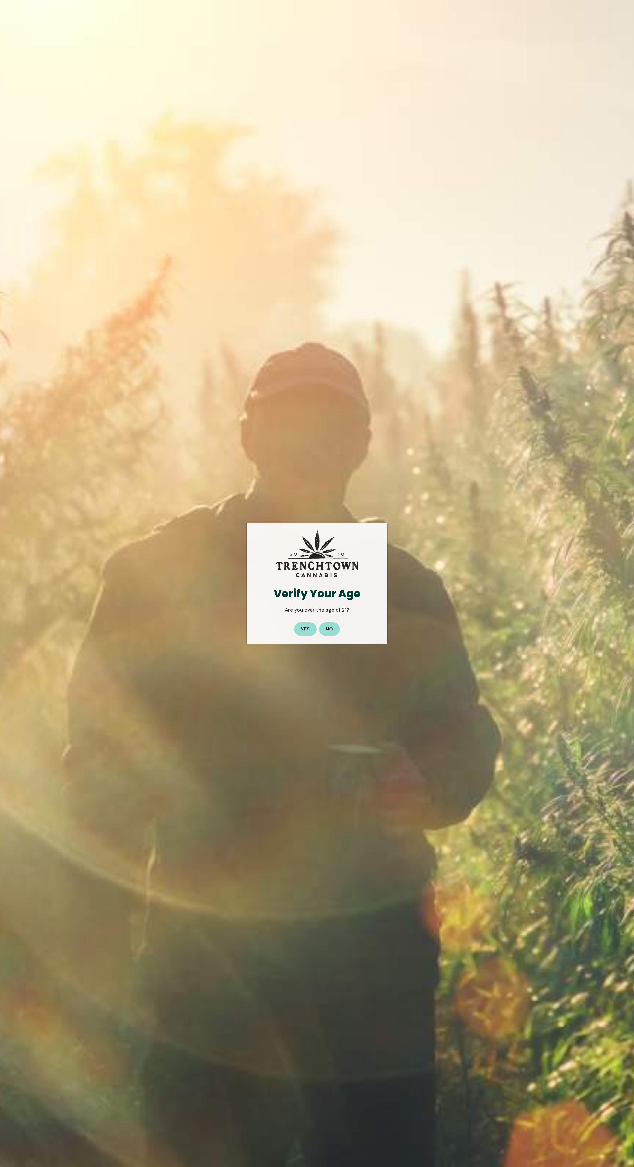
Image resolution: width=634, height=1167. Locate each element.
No (329, 629)
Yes (305, 629)
